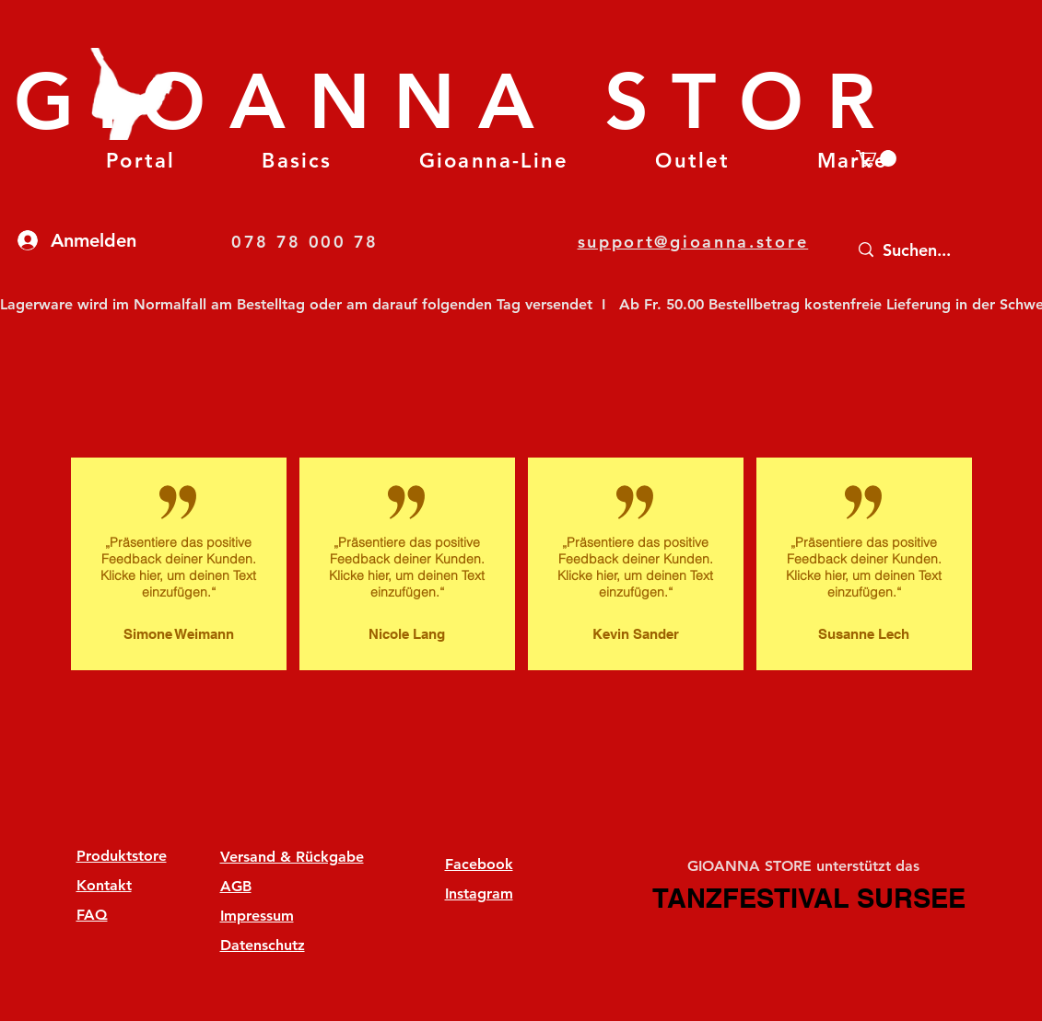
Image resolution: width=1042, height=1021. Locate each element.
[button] (296, 160)
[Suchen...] (938, 250)
